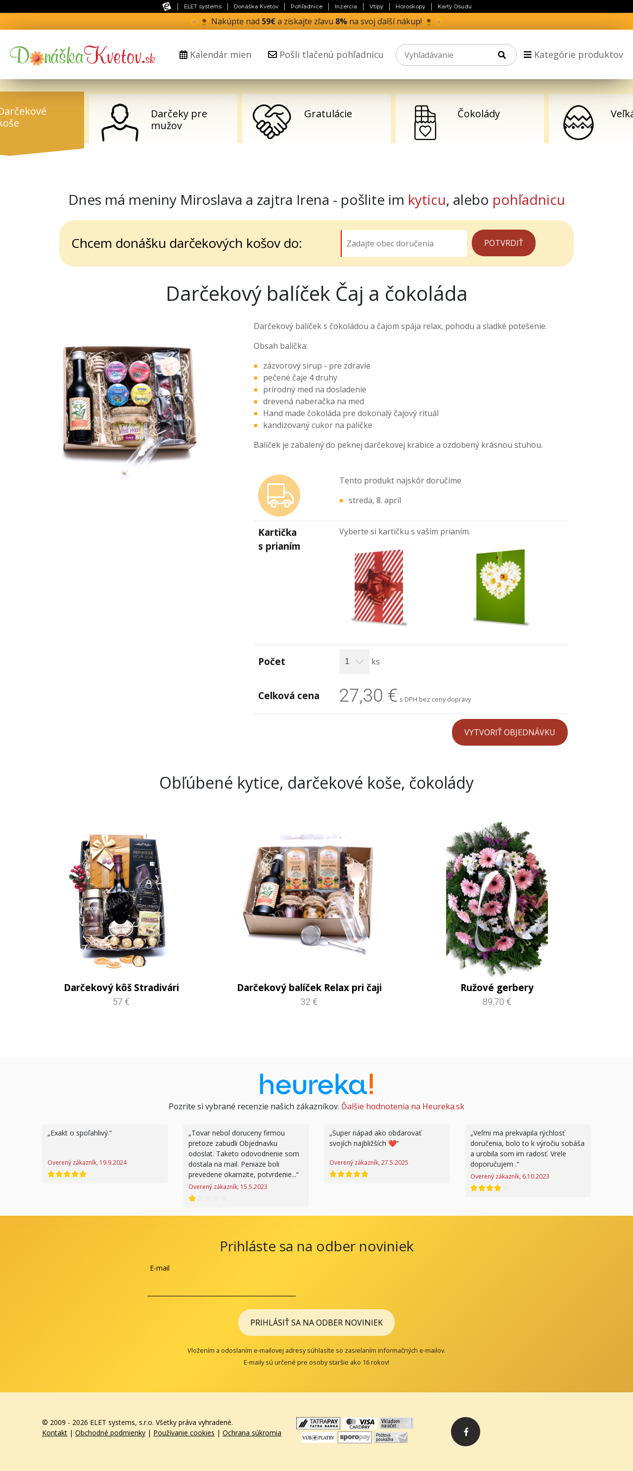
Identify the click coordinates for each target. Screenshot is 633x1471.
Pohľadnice (306, 6)
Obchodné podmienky (110, 1432)
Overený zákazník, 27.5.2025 (368, 1162)
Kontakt (54, 1432)
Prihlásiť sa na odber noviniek (316, 1322)
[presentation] (410, 1282)
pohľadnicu (529, 199)
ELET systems (203, 6)
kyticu (427, 199)
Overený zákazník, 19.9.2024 (87, 1162)
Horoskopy (410, 6)
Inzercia (346, 6)
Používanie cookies (184, 1432)
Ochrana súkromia (252, 1432)
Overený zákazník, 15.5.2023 (228, 1187)
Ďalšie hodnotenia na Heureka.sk (402, 1106)
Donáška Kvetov (256, 6)
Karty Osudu (455, 6)
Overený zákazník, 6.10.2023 (509, 1176)
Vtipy (376, 6)
